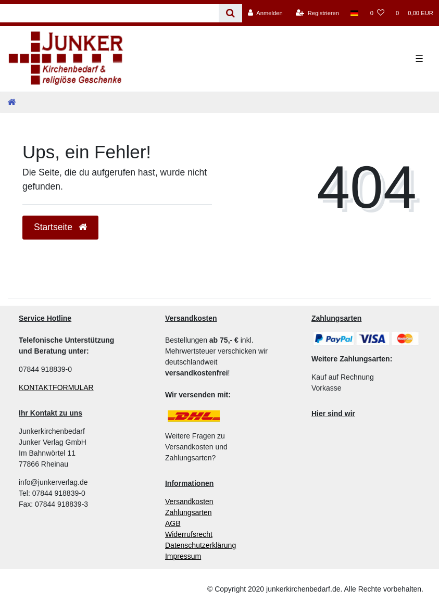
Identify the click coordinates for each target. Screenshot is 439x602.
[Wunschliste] (377, 13)
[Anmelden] (265, 13)
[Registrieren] (317, 13)
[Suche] (230, 13)
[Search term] (109, 13)
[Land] (354, 13)
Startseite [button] (60, 227)
